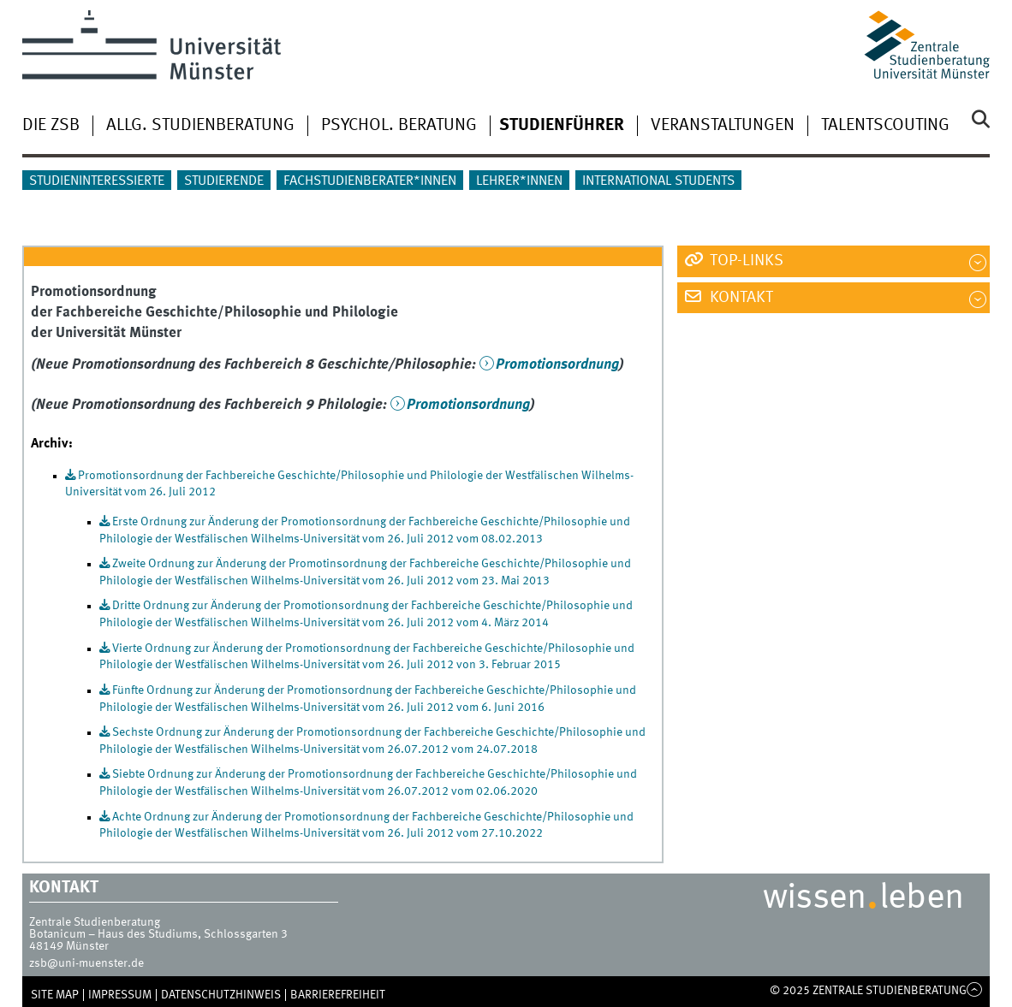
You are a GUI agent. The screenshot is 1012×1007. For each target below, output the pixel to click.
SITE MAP (55, 995)
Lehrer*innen (519, 181)
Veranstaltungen (723, 125)
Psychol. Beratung (399, 125)
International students (658, 181)
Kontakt (739, 297)
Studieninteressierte (96, 181)
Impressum (120, 995)
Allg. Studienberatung (200, 125)
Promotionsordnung (557, 365)
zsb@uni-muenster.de (86, 963)
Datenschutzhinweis (221, 995)
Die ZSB (51, 125)
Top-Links (744, 261)
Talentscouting (885, 125)
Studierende (224, 181)
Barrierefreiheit (337, 995)
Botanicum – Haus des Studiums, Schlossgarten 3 (158, 934)
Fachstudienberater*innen (369, 181)
